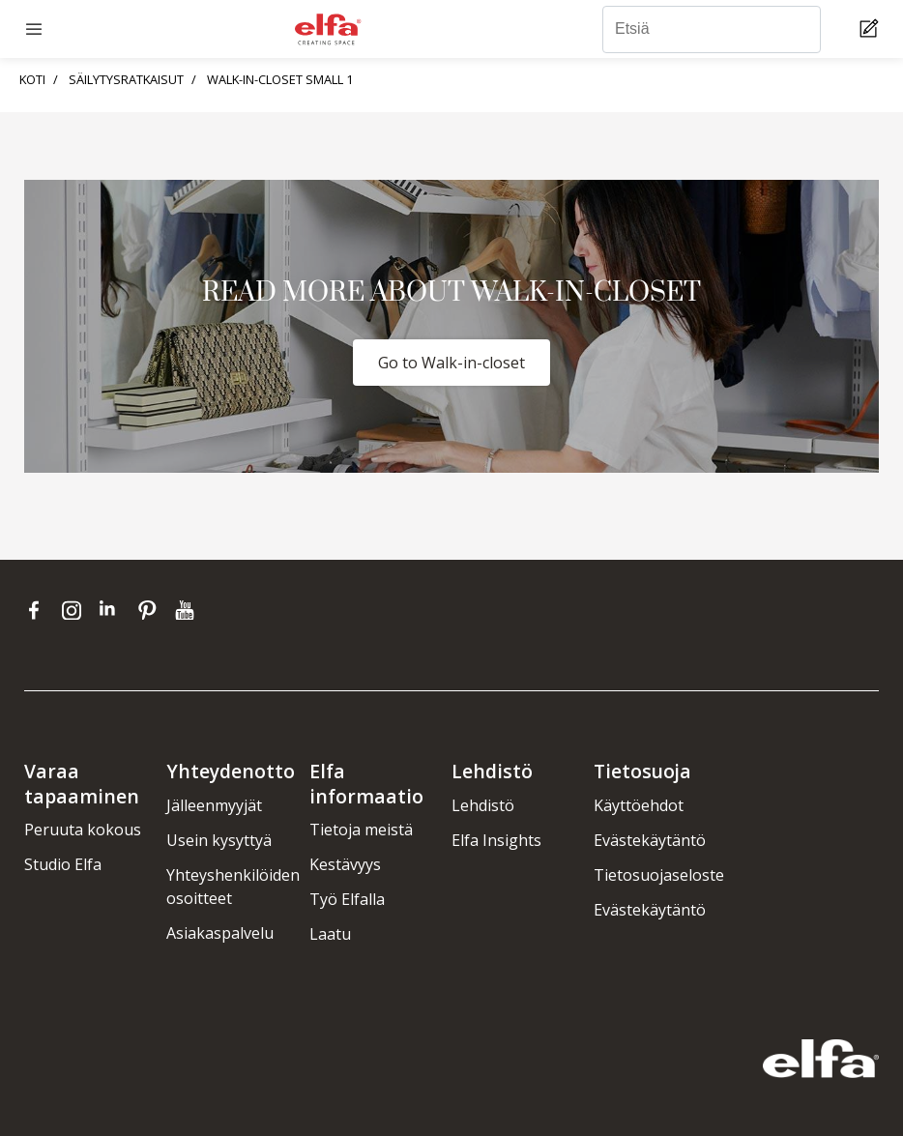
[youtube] (187, 610)
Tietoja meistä (361, 829)
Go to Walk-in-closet (451, 362)
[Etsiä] (711, 29)
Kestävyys (345, 864)
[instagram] (76, 610)
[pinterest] (151, 610)
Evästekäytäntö (650, 840)
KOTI (32, 79)
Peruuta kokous (82, 829)
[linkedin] (114, 610)
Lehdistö (483, 805)
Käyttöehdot (639, 805)
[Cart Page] (871, 29)
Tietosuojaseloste (659, 875)
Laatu (330, 934)
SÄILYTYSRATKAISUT (126, 79)
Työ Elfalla (347, 899)
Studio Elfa (63, 864)
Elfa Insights (496, 840)
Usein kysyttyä (219, 840)
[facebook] (38, 610)
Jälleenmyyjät (214, 805)
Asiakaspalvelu (220, 933)
